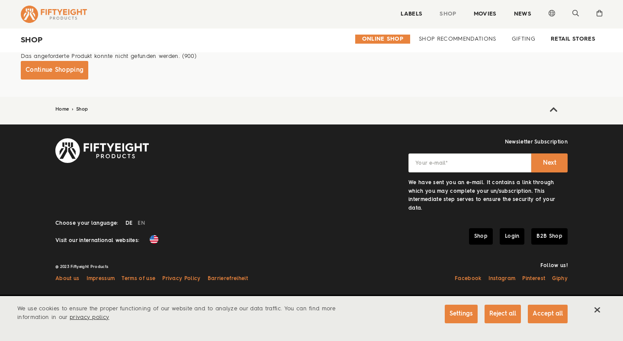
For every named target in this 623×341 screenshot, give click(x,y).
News (522, 14)
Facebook (468, 278)
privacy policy (89, 317)
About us (67, 278)
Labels (411, 14)
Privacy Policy (181, 278)
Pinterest (533, 278)
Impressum (101, 278)
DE (129, 223)
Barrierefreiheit (228, 278)
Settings (461, 314)
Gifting (523, 39)
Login (512, 236)
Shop (448, 14)
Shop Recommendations (457, 39)
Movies (485, 14)
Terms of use (138, 278)
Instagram (502, 278)
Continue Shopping (54, 70)
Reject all (502, 314)
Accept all (548, 314)
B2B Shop (549, 236)
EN (141, 223)
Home (63, 109)
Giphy (560, 278)
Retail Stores (573, 39)
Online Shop (383, 39)
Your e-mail (431, 163)
